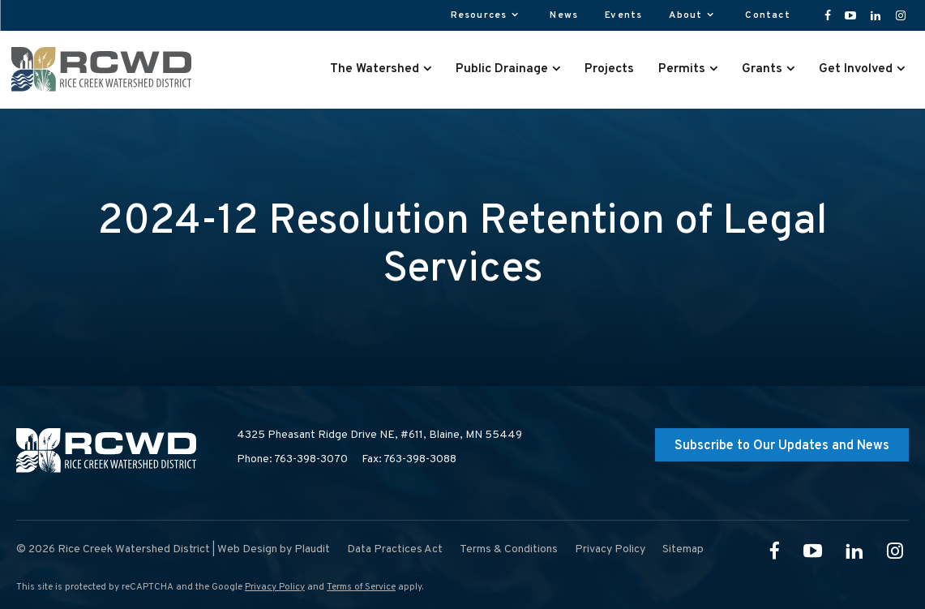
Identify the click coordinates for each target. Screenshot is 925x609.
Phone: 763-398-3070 (292, 459)
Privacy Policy (275, 587)
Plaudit (312, 549)
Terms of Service (361, 587)
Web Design (247, 549)
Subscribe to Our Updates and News (781, 446)
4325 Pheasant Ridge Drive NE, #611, (379, 435)
